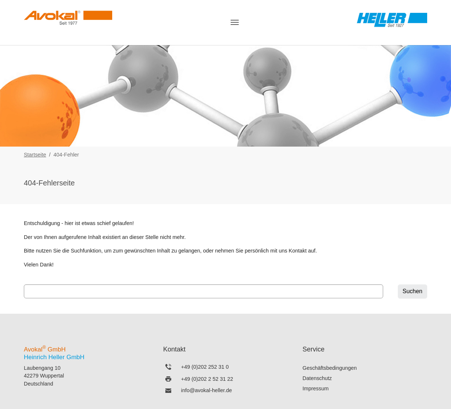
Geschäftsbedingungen (329, 368)
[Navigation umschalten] (234, 22)
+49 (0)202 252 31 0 (205, 367)
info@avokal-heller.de (206, 390)
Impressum (315, 388)
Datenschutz (317, 378)
